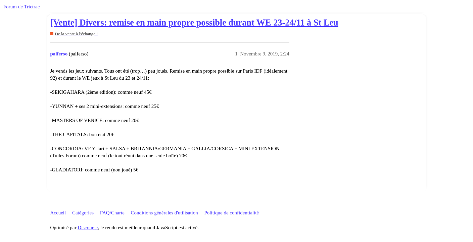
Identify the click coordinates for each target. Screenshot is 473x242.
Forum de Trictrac (21, 6)
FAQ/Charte (112, 212)
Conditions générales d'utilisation (164, 212)
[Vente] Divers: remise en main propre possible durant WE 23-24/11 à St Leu (194, 23)
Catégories (83, 212)
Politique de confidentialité (231, 212)
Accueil (58, 212)
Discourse (88, 227)
